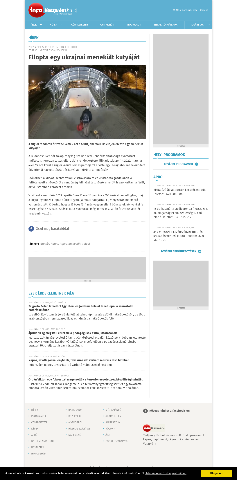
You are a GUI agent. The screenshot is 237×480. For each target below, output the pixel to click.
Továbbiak (197, 25)
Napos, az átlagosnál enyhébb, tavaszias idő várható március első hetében (78, 360)
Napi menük (107, 25)
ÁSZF (108, 435)
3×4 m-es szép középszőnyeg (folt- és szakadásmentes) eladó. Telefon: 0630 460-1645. (178, 236)
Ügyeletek (37, 447)
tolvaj (86, 244)
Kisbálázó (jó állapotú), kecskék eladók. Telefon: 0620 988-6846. (179, 192)
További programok (178, 164)
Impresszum (112, 423)
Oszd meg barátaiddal (52, 228)
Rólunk (110, 429)
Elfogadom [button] (216, 473)
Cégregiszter (79, 25)
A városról (75, 423)
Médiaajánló (113, 410)
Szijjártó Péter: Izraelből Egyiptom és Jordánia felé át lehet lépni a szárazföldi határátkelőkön (81, 308)
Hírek (33, 25)
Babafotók (75, 410)
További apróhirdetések (178, 251)
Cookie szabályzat (117, 441)
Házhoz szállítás (79, 429)
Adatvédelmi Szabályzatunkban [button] (165, 473)
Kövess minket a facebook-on (169, 411)
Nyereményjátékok (165, 25)
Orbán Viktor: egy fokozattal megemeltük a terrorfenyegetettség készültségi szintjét (85, 379)
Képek (53, 25)
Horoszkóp (38, 454)
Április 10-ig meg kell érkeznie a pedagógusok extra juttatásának (72, 333)
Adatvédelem (113, 416)
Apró (34, 435)
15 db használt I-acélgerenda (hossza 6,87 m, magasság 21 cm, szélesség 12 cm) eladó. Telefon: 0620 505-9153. (181, 213)
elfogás (44, 244)
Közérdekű (75, 416)
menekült (74, 244)
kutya (54, 244)
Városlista (75, 10)
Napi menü (74, 435)
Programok (133, 25)
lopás (63, 244)
